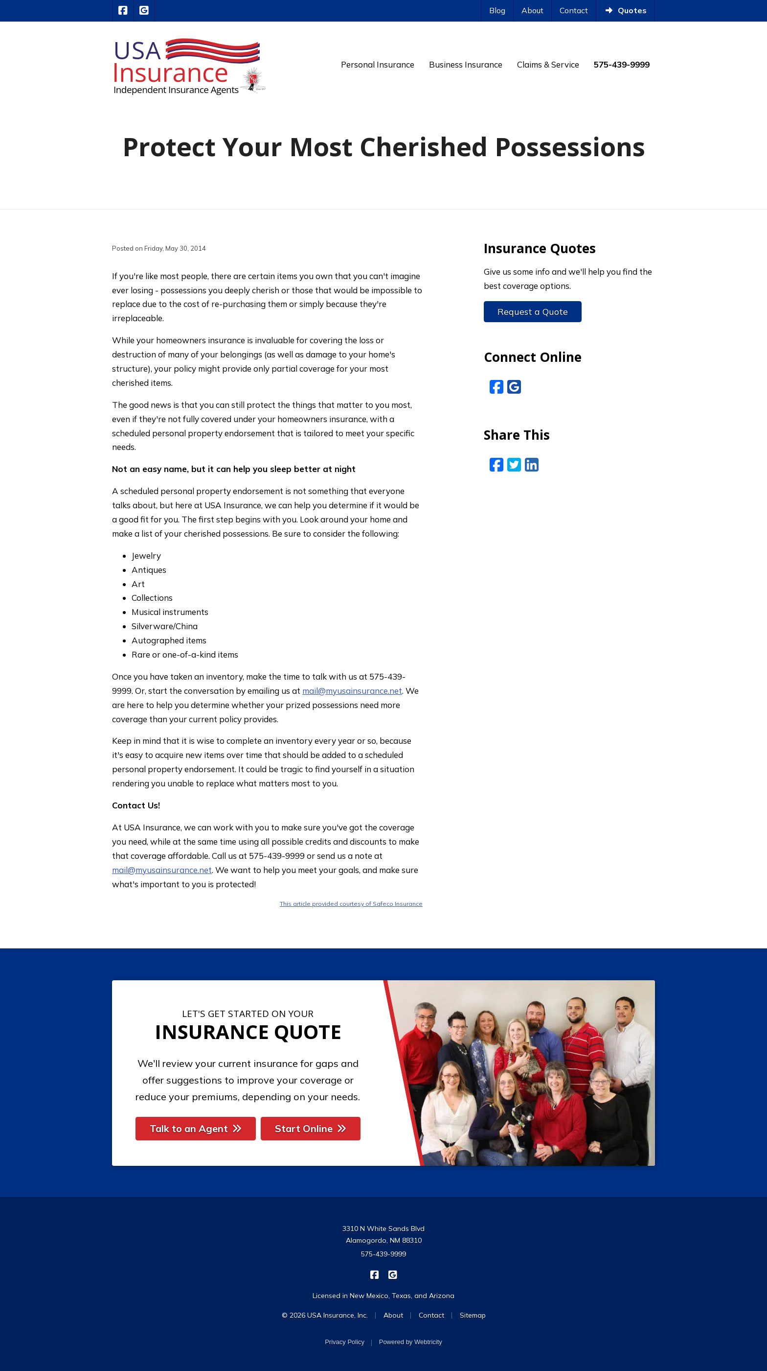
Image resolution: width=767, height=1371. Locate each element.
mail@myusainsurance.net (352, 691)
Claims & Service (548, 64)
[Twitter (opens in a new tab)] (514, 464)
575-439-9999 (383, 1254)
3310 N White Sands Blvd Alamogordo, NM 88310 (383, 1234)
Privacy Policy (344, 1342)
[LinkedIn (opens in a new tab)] (532, 464)
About (532, 10)
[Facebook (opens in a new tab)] (496, 387)
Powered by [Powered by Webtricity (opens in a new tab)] (410, 1342)
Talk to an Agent (196, 1128)
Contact (574, 10)
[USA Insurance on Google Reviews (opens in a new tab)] (145, 10)
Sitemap (473, 1315)
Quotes (625, 10)
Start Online (310, 1128)
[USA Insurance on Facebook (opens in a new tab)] (123, 10)
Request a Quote (532, 311)
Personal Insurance (377, 64)
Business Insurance (465, 64)
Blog (497, 10)
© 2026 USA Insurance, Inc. (325, 1315)
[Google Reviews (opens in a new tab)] (514, 387)
